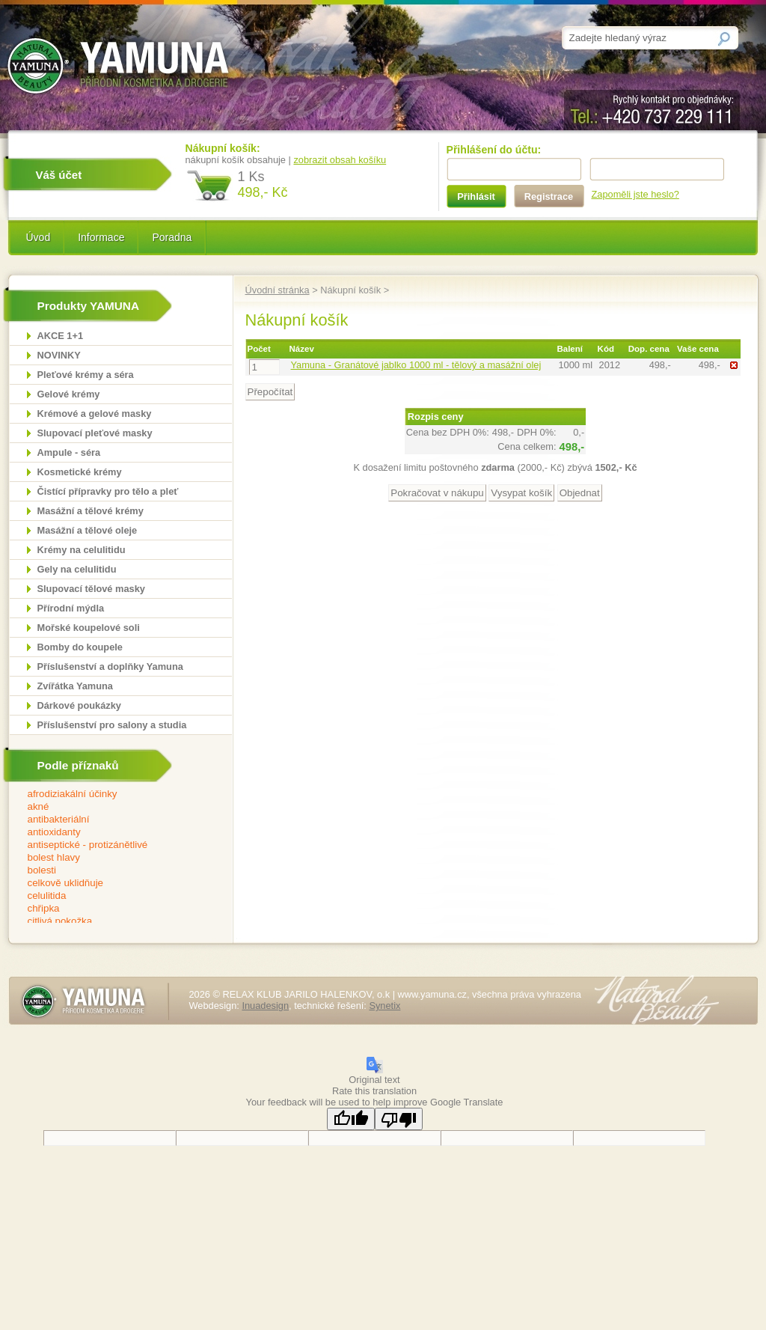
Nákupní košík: (223, 148)
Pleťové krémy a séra (85, 374)
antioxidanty (111, 832)
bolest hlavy (111, 858)
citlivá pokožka (111, 921)
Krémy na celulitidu (81, 549)
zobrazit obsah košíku (339, 159)
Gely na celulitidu (77, 569)
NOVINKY (59, 355)
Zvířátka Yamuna (75, 686)
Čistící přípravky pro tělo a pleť (108, 491)
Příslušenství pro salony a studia (112, 724)
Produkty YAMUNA (88, 305)
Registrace (548, 196)
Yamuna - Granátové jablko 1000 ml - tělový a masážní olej (416, 364)
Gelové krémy (68, 394)
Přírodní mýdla (71, 608)
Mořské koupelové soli (88, 627)
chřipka (111, 909)
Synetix (384, 1005)
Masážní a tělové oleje (87, 530)
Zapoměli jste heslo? (635, 194)
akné (111, 807)
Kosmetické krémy (79, 472)
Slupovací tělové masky (91, 588)
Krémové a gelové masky (94, 413)
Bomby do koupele (80, 647)
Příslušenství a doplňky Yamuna (110, 666)
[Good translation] (351, 1119)
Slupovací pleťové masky (95, 433)
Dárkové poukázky (79, 705)
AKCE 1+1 (60, 335)
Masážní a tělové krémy (90, 510)
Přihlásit (476, 196)
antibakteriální (111, 820)
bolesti (111, 870)
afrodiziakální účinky (111, 794)
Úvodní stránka (277, 290)
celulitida (111, 896)
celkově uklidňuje (111, 883)
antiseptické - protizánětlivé (111, 845)
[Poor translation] (399, 1119)
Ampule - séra (69, 452)
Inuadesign (265, 1005)
